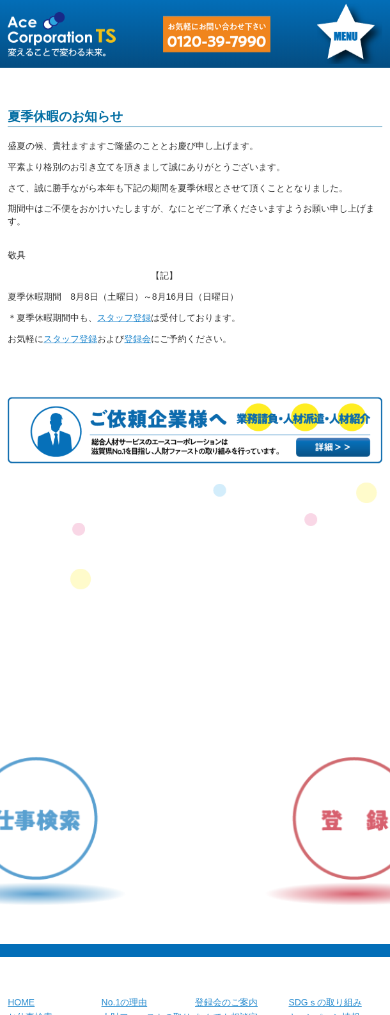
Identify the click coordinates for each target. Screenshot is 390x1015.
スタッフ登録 (124, 318)
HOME (21, 1002)
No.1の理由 (125, 1002)
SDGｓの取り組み (324, 1002)
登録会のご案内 (226, 1002)
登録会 (137, 339)
